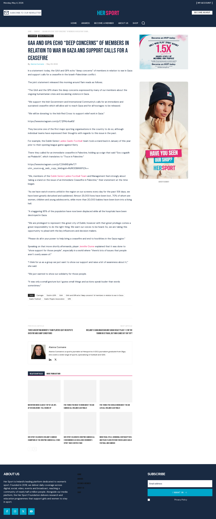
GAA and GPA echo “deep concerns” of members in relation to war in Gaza (94, 295)
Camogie (37, 31)
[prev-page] (30, 449)
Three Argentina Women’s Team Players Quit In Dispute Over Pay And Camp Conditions (50, 332)
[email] (180, 483)
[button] (143, 23)
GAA (61, 295)
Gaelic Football (46, 36)
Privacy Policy (180, 499)
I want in (180, 492)
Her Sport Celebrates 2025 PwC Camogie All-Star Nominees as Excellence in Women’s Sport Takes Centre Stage (79, 440)
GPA (69, 299)
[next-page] (34, 449)
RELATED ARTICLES (36, 373)
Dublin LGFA (51, 295)
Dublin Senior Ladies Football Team (69, 176)
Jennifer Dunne (86, 246)
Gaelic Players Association (54, 299)
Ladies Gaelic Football (71, 141)
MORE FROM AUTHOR (53, 373)
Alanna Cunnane (37, 64)
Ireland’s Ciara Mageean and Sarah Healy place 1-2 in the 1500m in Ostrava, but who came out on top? (109, 332)
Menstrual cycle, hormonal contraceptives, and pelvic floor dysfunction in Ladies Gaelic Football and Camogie (116, 440)
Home (30, 31)
